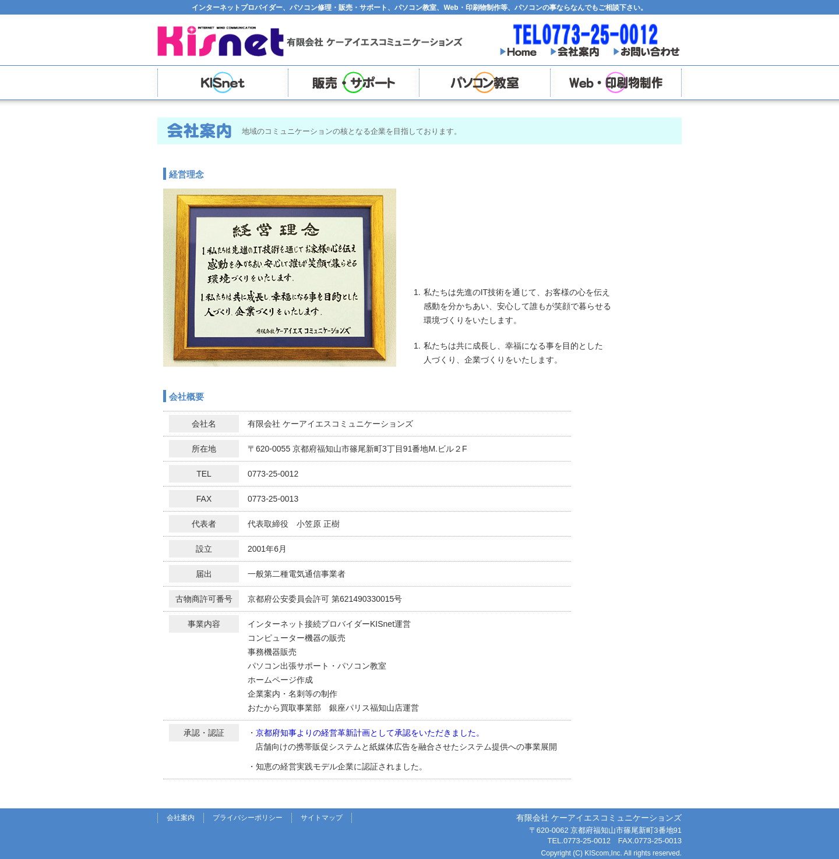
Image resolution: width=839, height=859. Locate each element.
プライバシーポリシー (248, 818)
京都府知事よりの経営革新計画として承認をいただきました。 (370, 732)
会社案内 (181, 818)
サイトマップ (322, 818)
